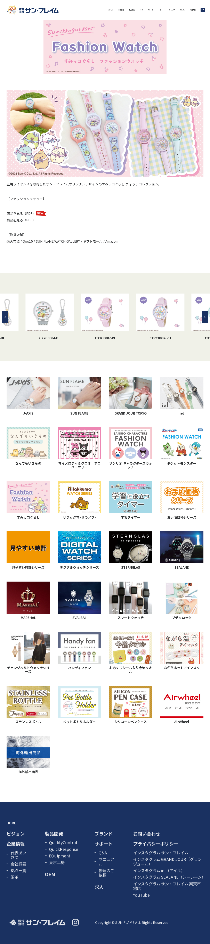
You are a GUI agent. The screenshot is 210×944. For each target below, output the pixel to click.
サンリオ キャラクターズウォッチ (130, 448)
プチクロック (181, 601)
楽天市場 (13, 241)
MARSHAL (28, 601)
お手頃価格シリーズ (181, 500)
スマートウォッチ (130, 601)
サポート (122, 10)
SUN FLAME (79, 396)
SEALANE (181, 550)
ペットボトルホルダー (79, 705)
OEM (82, 10)
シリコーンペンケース (130, 705)
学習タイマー (130, 500)
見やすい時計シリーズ (28, 550)
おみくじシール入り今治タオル (130, 653)
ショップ (143, 10)
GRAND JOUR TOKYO (130, 396)
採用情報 (187, 10)
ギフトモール (93, 241)
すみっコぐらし (28, 500)
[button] (5, 317)
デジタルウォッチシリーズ (79, 550)
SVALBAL (79, 601)
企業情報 (44, 10)
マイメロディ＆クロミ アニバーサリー (79, 448)
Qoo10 (28, 241)
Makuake (165, 10)
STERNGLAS (130, 550)
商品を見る (15, 213)
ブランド (100, 10)
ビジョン (22, 10)
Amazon (111, 241)
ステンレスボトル (28, 705)
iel (181, 396)
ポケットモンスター (181, 446)
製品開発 (65, 10)
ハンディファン (79, 651)
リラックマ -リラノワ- (79, 500)
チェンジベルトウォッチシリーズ (28, 653)
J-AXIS (28, 396)
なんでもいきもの (28, 446)
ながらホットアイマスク (181, 651)
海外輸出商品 (28, 755)
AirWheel (181, 705)
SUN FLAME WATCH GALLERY (58, 241)
